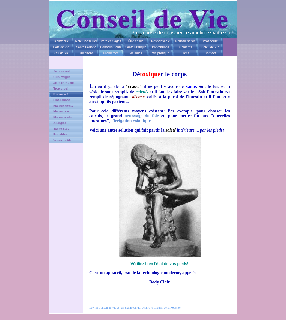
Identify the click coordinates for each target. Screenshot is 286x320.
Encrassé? (61, 94)
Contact (210, 53)
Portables (60, 134)
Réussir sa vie (185, 41)
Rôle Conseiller (86, 41)
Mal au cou (61, 111)
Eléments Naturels (185, 47)
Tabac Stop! (61, 128)
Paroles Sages (111, 41)
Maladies (135, 53)
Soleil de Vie (210, 47)
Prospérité (210, 41)
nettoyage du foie (141, 116)
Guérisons (86, 53)
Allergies (59, 123)
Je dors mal (61, 71)
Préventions (160, 47)
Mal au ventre (63, 117)
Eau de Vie (61, 53)
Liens (185, 53)
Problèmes (110, 53)
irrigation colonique (132, 120)
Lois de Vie (61, 47)
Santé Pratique (135, 47)
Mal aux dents (63, 105)
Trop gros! (60, 88)
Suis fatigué (61, 77)
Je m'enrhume (63, 82)
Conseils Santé (111, 47)
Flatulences (61, 100)
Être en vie (136, 41)
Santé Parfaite (86, 47)
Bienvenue (61, 41)
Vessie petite (62, 140)
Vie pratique (160, 53)
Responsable (160, 41)
